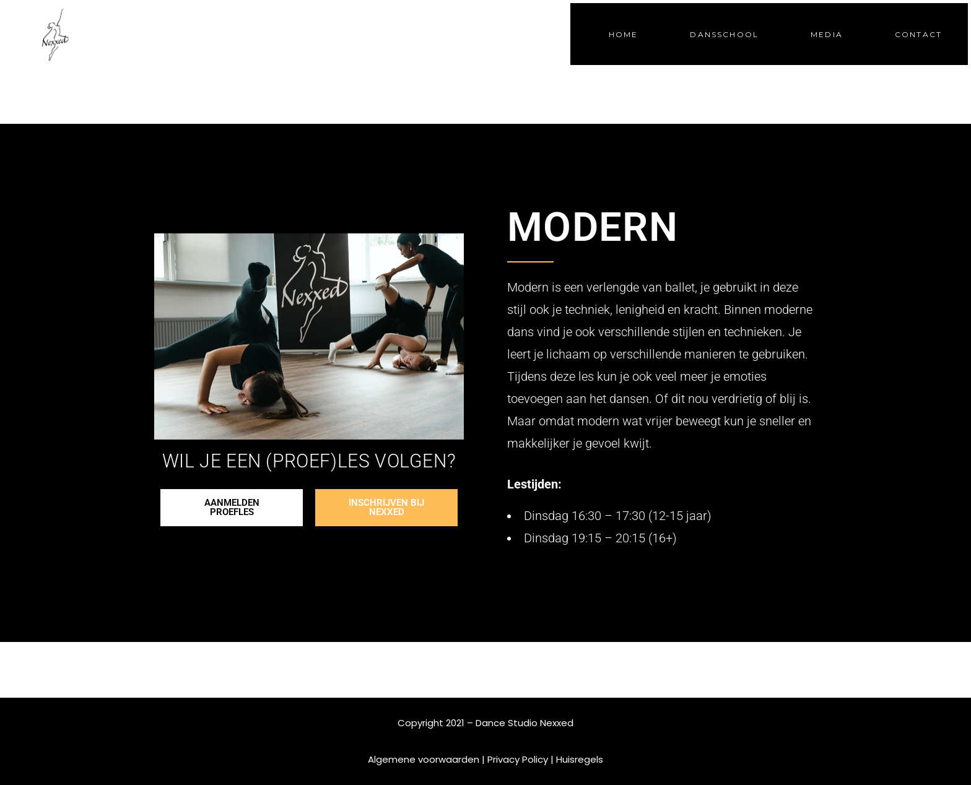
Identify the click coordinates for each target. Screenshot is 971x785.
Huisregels (579, 759)
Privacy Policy (517, 759)
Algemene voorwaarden (423, 759)
